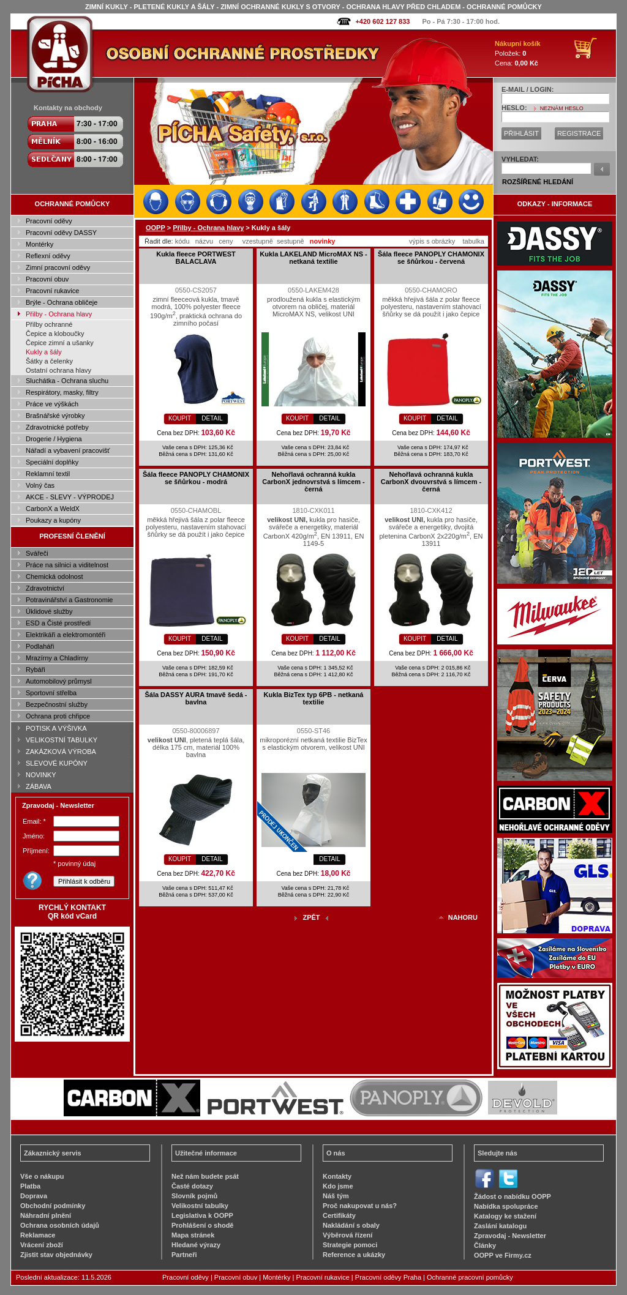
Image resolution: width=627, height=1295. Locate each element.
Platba (30, 1186)
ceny (226, 241)
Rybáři (35, 669)
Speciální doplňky (52, 462)
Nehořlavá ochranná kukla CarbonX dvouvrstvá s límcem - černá (431, 482)
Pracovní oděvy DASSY (61, 232)
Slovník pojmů (194, 1196)
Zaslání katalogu (500, 1226)
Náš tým (336, 1196)
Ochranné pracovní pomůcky (470, 1277)
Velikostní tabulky (199, 1205)
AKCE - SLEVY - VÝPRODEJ (70, 497)
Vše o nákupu (42, 1176)
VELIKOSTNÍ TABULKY (61, 740)
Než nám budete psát (205, 1176)
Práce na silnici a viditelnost (67, 565)
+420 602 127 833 (382, 21)
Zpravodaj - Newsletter (510, 1235)
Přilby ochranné (49, 324)
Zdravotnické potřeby (57, 427)
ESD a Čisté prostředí (58, 623)
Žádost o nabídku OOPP (512, 1196)
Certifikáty (339, 1215)
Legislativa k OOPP (202, 1215)
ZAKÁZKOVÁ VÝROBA (61, 751)
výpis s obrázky (432, 241)
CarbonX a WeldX (53, 508)
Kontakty (337, 1176)
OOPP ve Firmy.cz (502, 1255)
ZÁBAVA (38, 786)
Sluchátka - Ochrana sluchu (67, 380)
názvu (204, 241)
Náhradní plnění (45, 1215)
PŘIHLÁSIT (521, 133)
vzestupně (257, 241)
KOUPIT (179, 418)
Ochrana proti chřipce (58, 716)
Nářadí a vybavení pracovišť (68, 450)
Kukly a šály (44, 352)
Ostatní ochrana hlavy (58, 370)
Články (485, 1245)
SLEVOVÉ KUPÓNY (57, 763)
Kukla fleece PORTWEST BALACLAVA (196, 257)
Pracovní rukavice (52, 290)
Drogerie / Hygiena (54, 438)
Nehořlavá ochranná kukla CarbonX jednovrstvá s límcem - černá (313, 482)
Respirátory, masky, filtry (62, 392)
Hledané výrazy (195, 1244)
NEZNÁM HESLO (562, 108)
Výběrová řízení (347, 1235)
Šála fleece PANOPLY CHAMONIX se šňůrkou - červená (431, 257)
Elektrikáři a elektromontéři (65, 634)
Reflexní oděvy (48, 255)
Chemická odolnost (54, 576)
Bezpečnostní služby (57, 704)
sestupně (290, 241)
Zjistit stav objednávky (56, 1254)
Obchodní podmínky (52, 1205)
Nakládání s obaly (351, 1225)
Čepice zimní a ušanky (60, 342)
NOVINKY (41, 774)
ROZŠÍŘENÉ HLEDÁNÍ (537, 181)
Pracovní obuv (47, 279)
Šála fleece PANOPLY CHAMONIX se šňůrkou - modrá (196, 478)
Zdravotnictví (45, 588)
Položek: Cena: (518, 53)
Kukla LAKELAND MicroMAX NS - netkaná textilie (313, 257)
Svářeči (37, 553)
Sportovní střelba (51, 692)
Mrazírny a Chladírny (57, 658)
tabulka (473, 241)
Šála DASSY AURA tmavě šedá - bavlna (196, 698)
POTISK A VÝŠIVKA (56, 728)
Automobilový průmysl (59, 681)
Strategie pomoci (350, 1244)
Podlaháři (40, 646)
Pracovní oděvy (49, 221)
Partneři (184, 1254)
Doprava (33, 1196)
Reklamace (38, 1235)
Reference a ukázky (354, 1254)
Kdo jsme (338, 1186)
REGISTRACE (579, 133)
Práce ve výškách (52, 404)
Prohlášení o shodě (202, 1225)
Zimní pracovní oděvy (58, 267)
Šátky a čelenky (49, 361)
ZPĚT (311, 917)
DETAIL (211, 418)
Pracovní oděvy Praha (388, 1277)
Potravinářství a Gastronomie (69, 599)
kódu (182, 241)
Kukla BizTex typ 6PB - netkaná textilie (313, 698)
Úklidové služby (49, 611)
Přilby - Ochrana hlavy (59, 314)
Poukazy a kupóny (53, 520)
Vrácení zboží (41, 1244)
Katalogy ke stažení (505, 1216)
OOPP (155, 227)
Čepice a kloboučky (55, 333)
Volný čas (40, 485)
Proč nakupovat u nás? (360, 1205)
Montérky (39, 244)
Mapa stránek (192, 1235)
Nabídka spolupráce (506, 1206)
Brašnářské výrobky (55, 415)
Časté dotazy (192, 1186)
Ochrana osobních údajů (59, 1225)
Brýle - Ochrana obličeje (61, 302)
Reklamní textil (48, 473)
